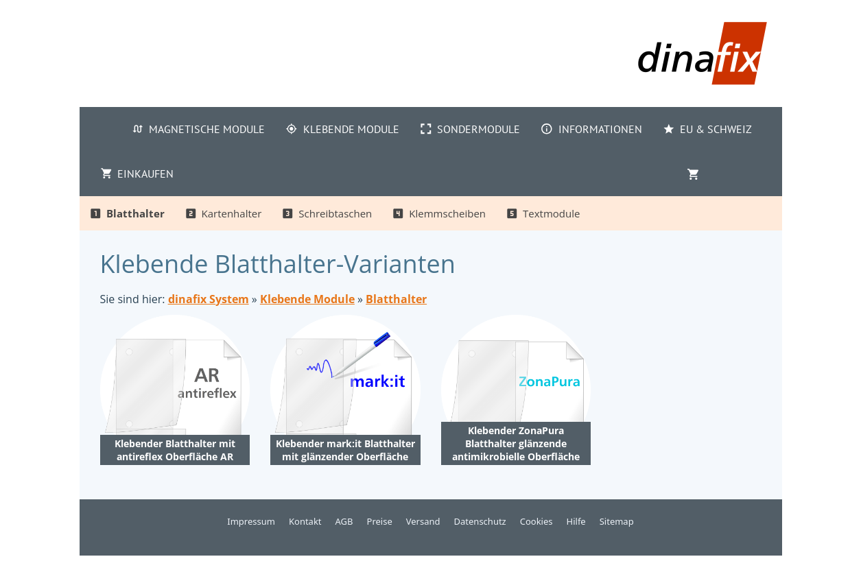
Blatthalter (396, 299)
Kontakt (305, 521)
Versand (423, 521)
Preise (379, 521)
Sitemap (617, 521)
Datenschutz (480, 521)
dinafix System (208, 299)
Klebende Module (307, 299)
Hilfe (576, 521)
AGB (344, 521)
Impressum (251, 521)
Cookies (536, 521)
